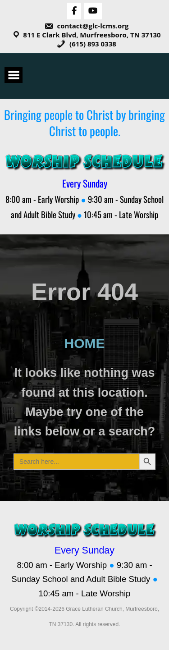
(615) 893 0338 (86, 43)
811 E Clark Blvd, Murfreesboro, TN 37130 (91, 34)
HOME (84, 343)
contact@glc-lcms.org (86, 25)
